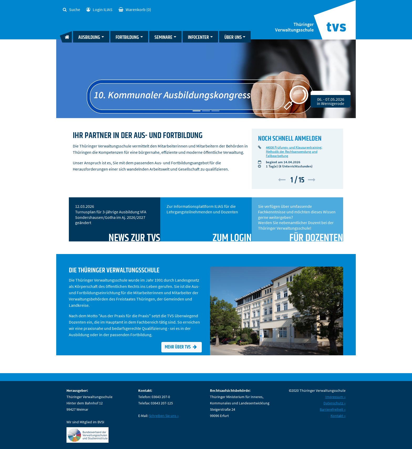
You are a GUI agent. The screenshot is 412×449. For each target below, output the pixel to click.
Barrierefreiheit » (333, 409)
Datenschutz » (334, 403)
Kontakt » (338, 415)
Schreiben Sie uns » (164, 415)
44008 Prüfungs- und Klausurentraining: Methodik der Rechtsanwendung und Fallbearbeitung (294, 151)
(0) (135, 9)
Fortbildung (127, 37)
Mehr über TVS (181, 347)
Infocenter (198, 37)
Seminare (163, 37)
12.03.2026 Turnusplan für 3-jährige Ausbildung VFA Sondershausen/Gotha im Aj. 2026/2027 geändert (117, 222)
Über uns (233, 37)
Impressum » (335, 396)
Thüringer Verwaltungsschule (294, 27)
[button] (283, 180)
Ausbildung (89, 37)
